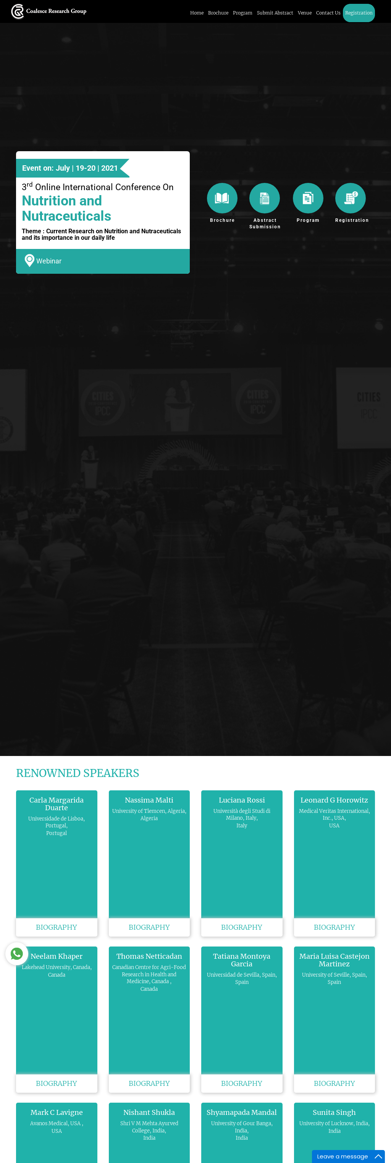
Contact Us (328, 13)
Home (197, 13)
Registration (359, 13)
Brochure (218, 13)
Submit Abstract (275, 13)
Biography (56, 927)
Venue (305, 13)
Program (242, 13)
